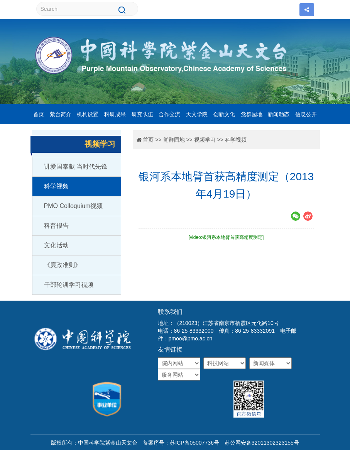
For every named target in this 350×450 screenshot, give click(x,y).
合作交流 (169, 114)
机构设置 (87, 114)
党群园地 (251, 114)
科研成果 (115, 114)
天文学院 (197, 114)
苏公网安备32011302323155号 (259, 443)
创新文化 (224, 114)
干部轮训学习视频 (68, 284)
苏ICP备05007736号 (194, 443)
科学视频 (56, 186)
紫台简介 (60, 114)
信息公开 (306, 114)
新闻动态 (278, 114)
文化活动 (56, 245)
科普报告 (56, 225)
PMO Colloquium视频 (73, 206)
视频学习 (205, 140)
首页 (38, 114)
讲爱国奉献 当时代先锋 (75, 166)
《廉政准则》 (62, 265)
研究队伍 (142, 114)
